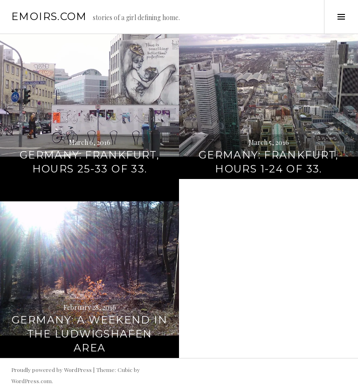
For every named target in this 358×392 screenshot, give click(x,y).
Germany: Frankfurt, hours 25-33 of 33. (89, 162)
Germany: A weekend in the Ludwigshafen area (89, 334)
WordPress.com (31, 381)
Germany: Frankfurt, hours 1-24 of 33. (268, 162)
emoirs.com (49, 16)
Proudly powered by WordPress (51, 369)
